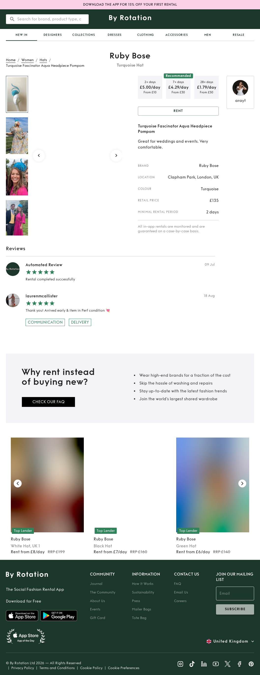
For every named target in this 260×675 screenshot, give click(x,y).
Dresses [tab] (115, 35)
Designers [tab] (52, 35)
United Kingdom (230, 641)
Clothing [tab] (145, 35)
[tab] (21, 35)
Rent (178, 111)
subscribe (235, 609)
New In (21, 35)
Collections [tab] (83, 35)
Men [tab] (207, 35)
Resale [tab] (239, 35)
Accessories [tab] (176, 35)
